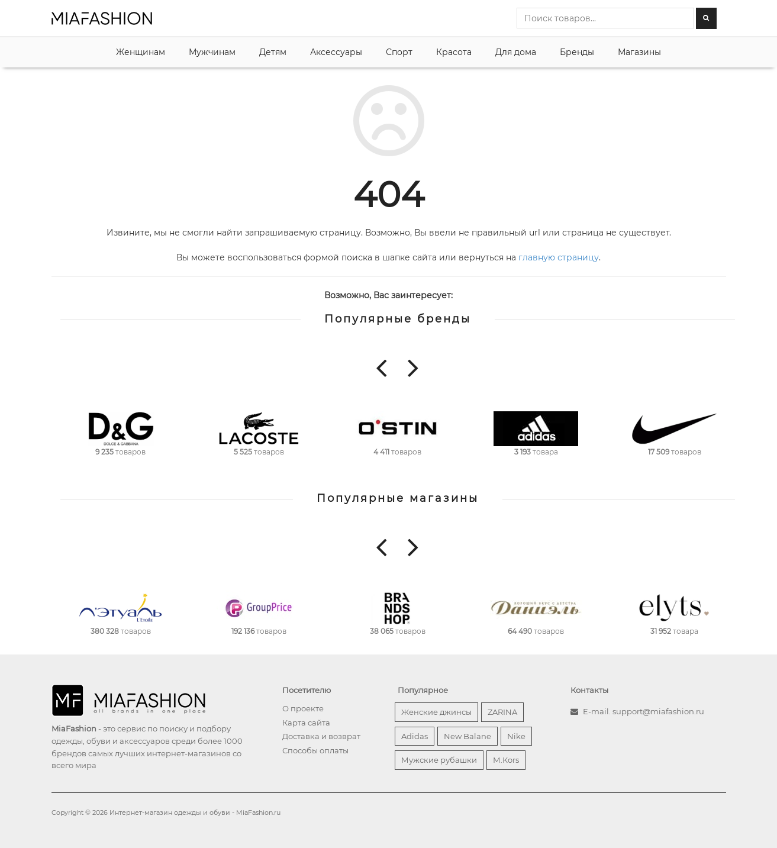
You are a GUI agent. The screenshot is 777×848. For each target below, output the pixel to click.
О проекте (303, 708)
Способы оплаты (315, 750)
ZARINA (502, 712)
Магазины (639, 52)
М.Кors (506, 760)
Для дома (515, 52)
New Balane (467, 736)
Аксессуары (336, 52)
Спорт (399, 52)
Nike (516, 736)
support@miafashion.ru (658, 711)
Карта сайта (306, 722)
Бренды (577, 52)
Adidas (414, 736)
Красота (454, 52)
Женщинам (140, 52)
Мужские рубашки (439, 760)
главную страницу (558, 257)
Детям (272, 52)
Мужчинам (212, 52)
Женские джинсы (436, 712)
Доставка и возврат (321, 736)
